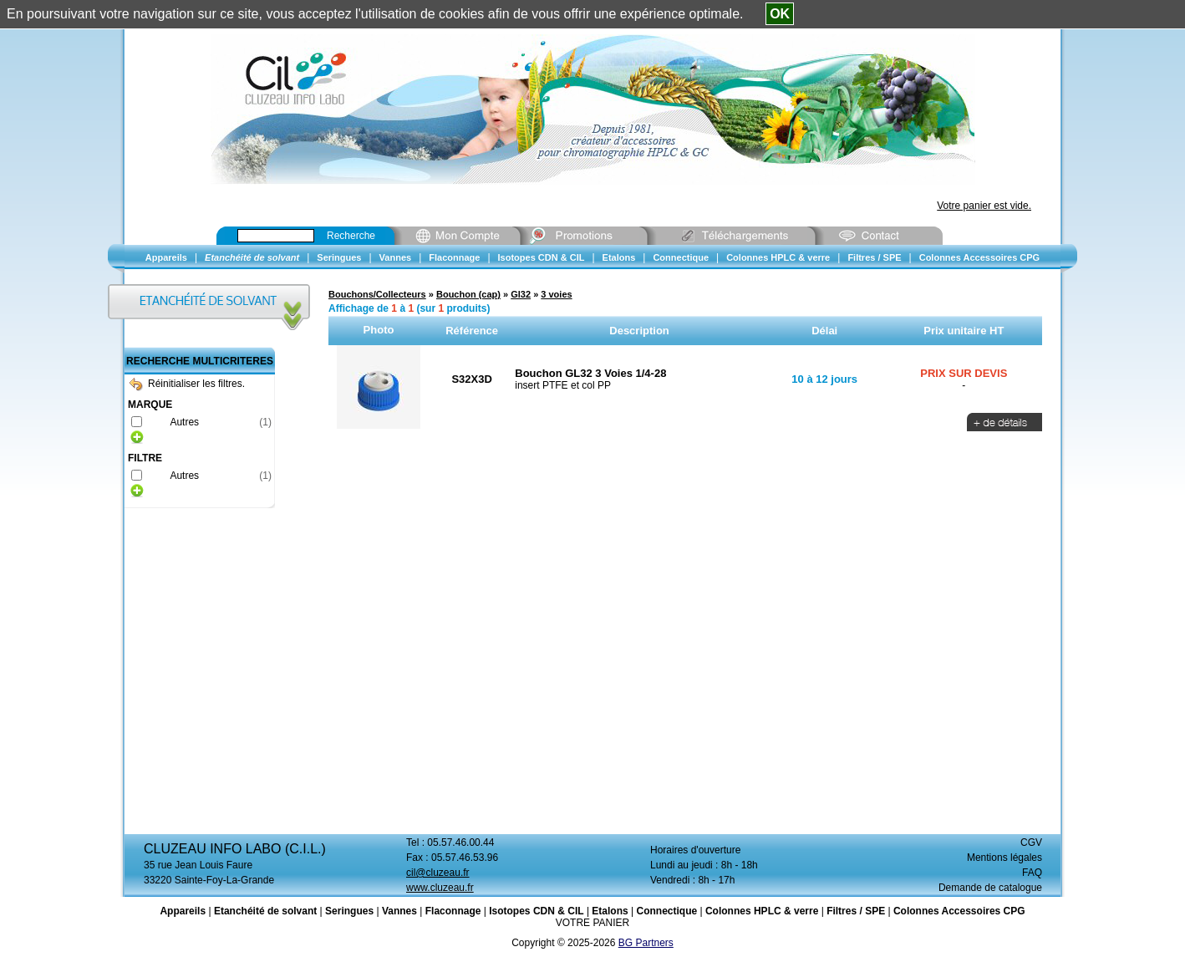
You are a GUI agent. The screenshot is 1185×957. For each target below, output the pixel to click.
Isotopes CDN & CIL (536, 911)
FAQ (1032, 872)
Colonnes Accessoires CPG (959, 911)
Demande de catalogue (990, 887)
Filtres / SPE (855, 911)
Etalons (610, 911)
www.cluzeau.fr (440, 887)
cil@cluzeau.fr (438, 872)
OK (780, 14)
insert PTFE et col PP (563, 385)
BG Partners (646, 943)
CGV (1031, 842)
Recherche (351, 236)
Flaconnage (453, 911)
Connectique (666, 911)
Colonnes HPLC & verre (761, 911)
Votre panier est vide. (984, 205)
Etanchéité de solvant (265, 911)
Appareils (183, 911)
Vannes (399, 911)
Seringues (349, 911)
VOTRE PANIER (592, 923)
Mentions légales (1004, 857)
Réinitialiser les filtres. (187, 383)
